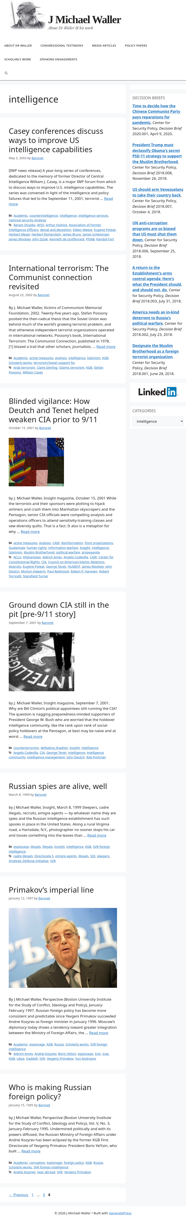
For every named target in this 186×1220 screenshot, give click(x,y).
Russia (59, 1044)
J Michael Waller (84, 19)
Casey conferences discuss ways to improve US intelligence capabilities (56, 140)
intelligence (68, 215)
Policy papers (136, 45)
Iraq (106, 1054)
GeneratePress (120, 1213)
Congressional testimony (62, 45)
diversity (15, 566)
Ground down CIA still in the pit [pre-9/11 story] (59, 609)
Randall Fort (105, 239)
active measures (41, 358)
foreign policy (74, 1163)
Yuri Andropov (85, 1058)
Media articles (104, 45)
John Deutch (76, 757)
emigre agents (66, 856)
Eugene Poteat (104, 230)
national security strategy (27, 220)
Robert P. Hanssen (84, 571)
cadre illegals (23, 856)
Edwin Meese (82, 230)
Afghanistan (32, 557)
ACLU (17, 557)
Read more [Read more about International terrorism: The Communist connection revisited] (105, 346)
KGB (105, 358)
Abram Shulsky (24, 225)
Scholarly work (17, 59)
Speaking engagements (58, 59)
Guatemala (17, 548)
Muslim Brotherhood (39, 552)
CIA (43, 562)
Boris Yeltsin (67, 1054)
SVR (53, 861)
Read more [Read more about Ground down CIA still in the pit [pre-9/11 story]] (32, 736)
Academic (21, 215)
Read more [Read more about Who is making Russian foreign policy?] (30, 1151)
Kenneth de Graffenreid (67, 239)
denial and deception (55, 230)
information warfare (63, 548)
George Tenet (56, 566)
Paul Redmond (58, 571)
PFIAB (90, 239)
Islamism (93, 358)
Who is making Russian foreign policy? (50, 1091)
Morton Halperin (33, 571)
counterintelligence (43, 215)
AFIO (40, 225)
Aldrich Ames (52, 557)
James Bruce (72, 234)
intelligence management (46, 757)
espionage (21, 847)
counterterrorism (26, 748)
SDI (92, 856)
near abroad (46, 1172)
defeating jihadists (54, 748)
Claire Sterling (47, 367)
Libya (20, 1058)
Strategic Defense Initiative (28, 861)
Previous (18, 1194)
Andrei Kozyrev (45, 1054)
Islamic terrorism (71, 367)
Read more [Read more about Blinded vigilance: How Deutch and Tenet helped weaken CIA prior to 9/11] (30, 531)
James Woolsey (20, 239)
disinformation (72, 543)
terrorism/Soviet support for (54, 363)
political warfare (68, 552)
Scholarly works (20, 363)
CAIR (55, 543)
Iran (98, 1054)
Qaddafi (32, 1058)
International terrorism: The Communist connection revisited (59, 277)
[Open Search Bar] (6, 73)
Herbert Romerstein (46, 234)
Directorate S (44, 856)
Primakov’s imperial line (51, 890)
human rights (37, 548)
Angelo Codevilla (76, 557)
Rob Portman (96, 757)
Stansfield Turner (35, 576)
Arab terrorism (24, 367)
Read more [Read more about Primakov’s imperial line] (98, 1032)
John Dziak (40, 239)
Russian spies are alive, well (58, 786)
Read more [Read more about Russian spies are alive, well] (96, 835)
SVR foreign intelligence (50, 1167)
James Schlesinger (96, 234)
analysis (61, 358)
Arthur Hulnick (56, 225)
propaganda (91, 552)
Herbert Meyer (19, 234)
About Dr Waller (18, 45)
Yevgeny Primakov (60, 1058)
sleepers (103, 856)
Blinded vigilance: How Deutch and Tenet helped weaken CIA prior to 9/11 (54, 410)
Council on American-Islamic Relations (76, 562)
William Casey (32, 372)
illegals (36, 847)
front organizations (99, 543)
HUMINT (74, 566)
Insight (85, 548)
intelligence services (93, 215)
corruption (37, 1163)
